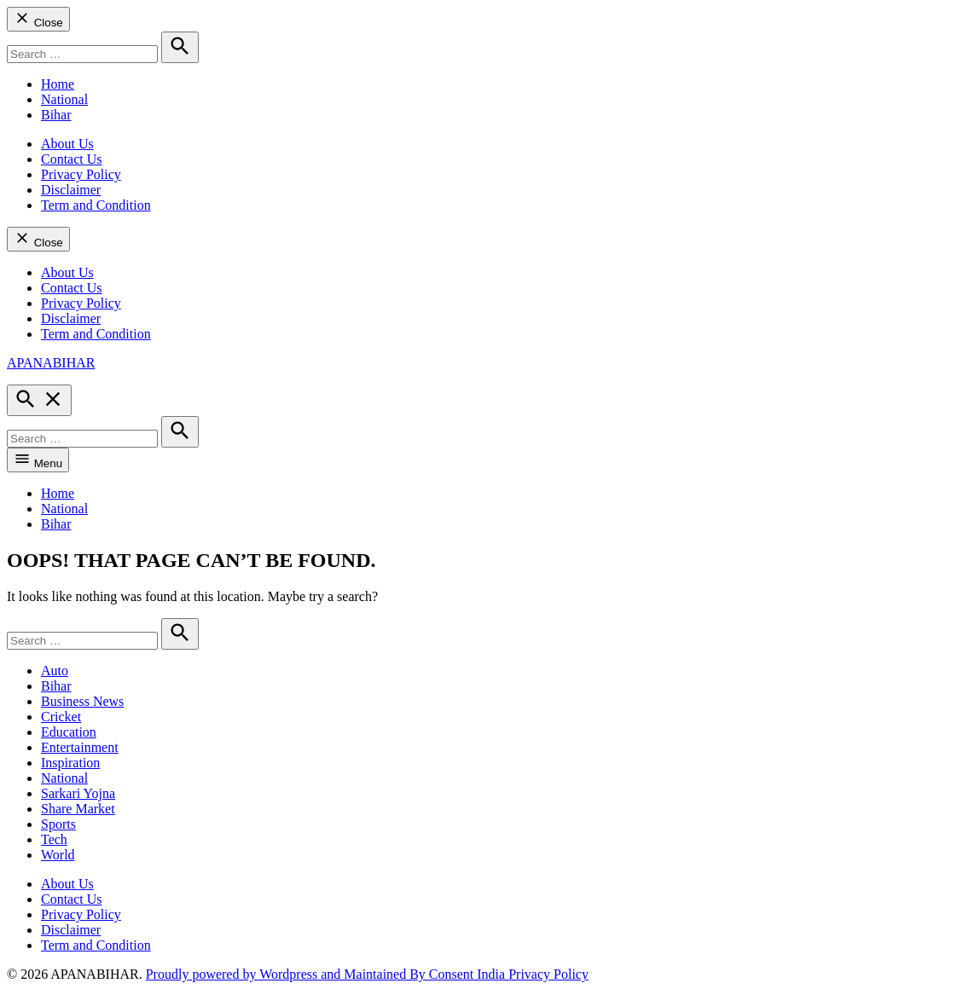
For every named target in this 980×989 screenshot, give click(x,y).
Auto (54, 670)
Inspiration (70, 762)
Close (38, 19)
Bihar (56, 114)
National (64, 99)
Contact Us (71, 159)
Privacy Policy (81, 174)
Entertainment (80, 747)
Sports (58, 824)
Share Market (78, 808)
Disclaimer (71, 189)
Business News (82, 701)
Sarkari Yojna (78, 793)
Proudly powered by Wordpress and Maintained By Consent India (327, 974)
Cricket (61, 716)
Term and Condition (96, 205)
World (58, 854)
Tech (54, 839)
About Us (67, 143)
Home (57, 84)
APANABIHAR (51, 363)
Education (68, 732)
